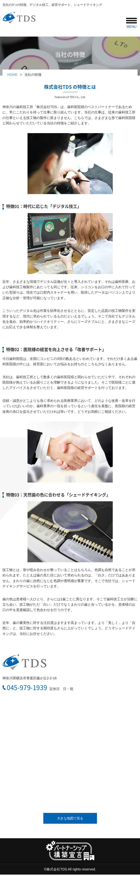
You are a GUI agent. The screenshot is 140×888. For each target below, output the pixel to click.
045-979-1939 (27, 687)
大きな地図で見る (70, 818)
